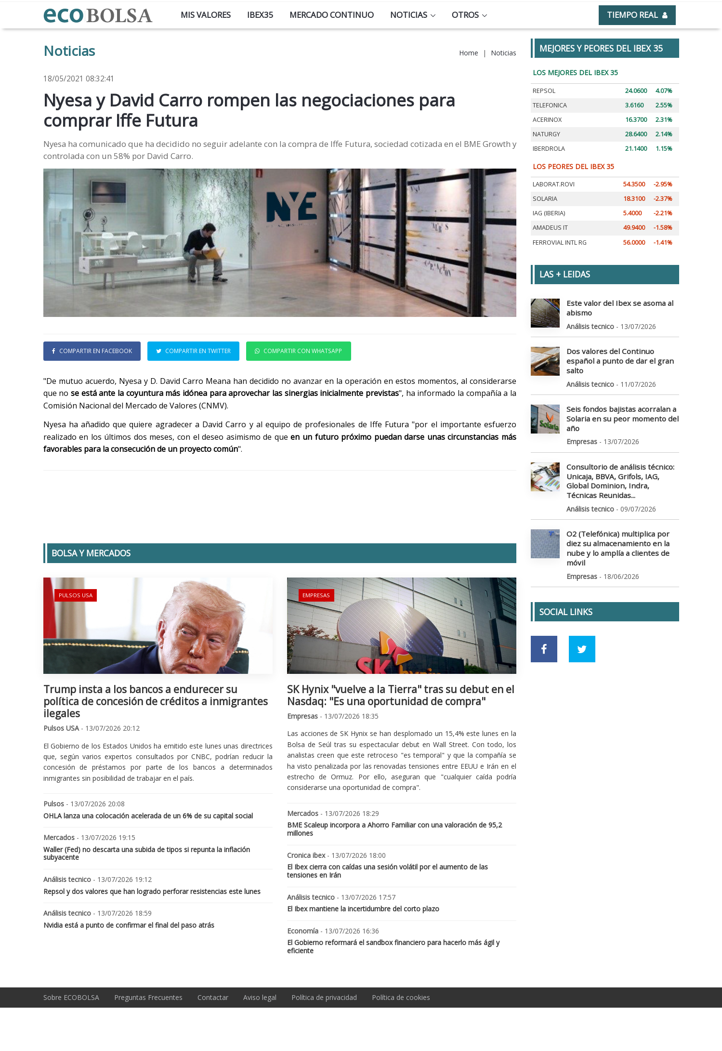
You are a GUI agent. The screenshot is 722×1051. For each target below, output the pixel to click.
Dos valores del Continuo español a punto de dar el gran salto (622, 354)
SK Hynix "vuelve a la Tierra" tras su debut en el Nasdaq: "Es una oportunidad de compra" (400, 695)
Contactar (212, 997)
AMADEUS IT (550, 227)
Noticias (408, 14)
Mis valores (206, 14)
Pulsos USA (74, 594)
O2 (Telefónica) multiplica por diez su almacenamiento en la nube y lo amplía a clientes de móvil (620, 524)
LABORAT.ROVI (554, 184)
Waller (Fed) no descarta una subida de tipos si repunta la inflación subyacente (146, 853)
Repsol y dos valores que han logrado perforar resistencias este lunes (152, 891)
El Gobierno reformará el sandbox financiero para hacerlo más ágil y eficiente (393, 946)
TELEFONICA (550, 105)
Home (468, 52)
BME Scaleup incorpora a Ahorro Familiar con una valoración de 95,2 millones (394, 829)
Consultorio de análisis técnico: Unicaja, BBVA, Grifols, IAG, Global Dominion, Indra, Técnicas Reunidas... (620, 465)
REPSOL (544, 91)
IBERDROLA (549, 149)
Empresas (315, 594)
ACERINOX (547, 120)
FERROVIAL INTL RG (560, 242)
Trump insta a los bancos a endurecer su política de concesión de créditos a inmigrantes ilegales (155, 701)
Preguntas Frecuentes (148, 997)
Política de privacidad (324, 997)
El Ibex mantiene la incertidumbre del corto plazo (363, 908)
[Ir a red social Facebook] (544, 619)
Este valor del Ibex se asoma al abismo (614, 307)
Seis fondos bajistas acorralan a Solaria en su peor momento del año (616, 405)
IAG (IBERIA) (549, 213)
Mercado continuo (331, 14)
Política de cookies (401, 997)
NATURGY (546, 134)
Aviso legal (259, 997)
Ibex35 (260, 14)
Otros (465, 14)
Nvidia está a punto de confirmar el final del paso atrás (128, 925)
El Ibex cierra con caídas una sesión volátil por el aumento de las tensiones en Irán (387, 871)
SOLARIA (545, 199)
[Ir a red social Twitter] (582, 619)
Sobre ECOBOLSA (71, 997)
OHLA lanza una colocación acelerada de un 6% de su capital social (148, 815)
